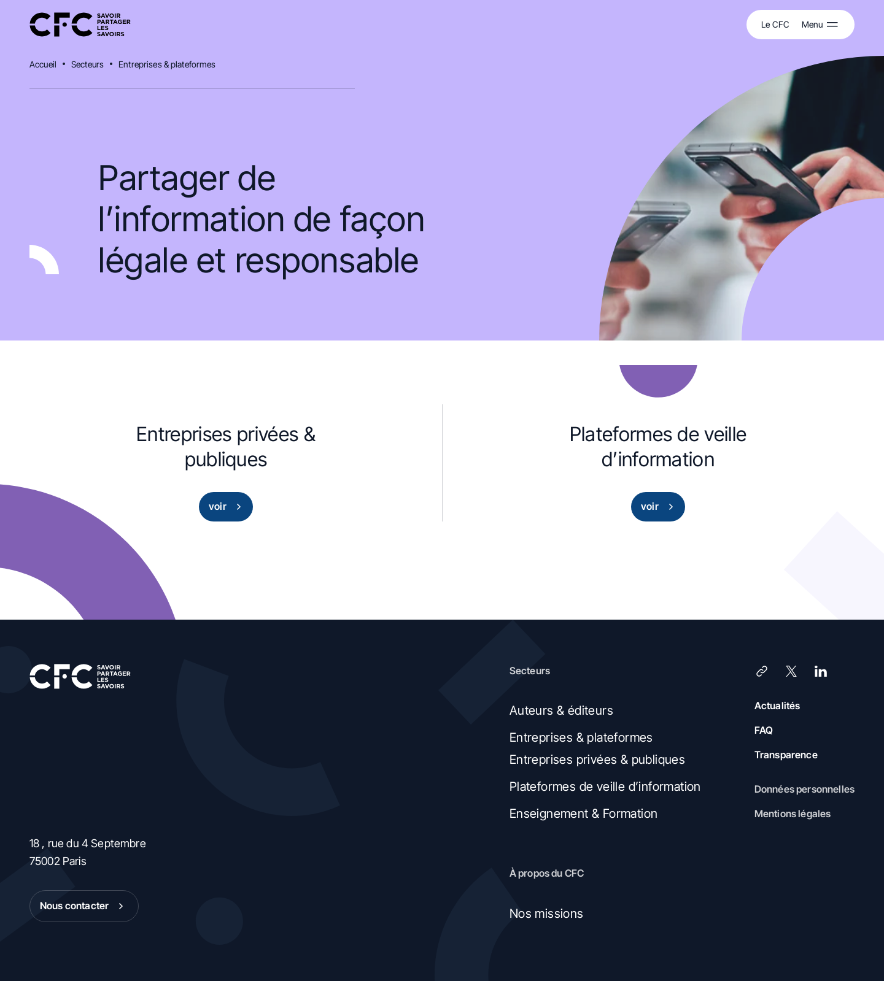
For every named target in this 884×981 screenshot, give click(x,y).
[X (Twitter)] (791, 671)
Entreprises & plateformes (167, 64)
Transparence (786, 754)
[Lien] (761, 671)
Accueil (42, 64)
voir (227, 506)
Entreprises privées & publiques (597, 759)
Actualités (777, 705)
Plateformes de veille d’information (605, 786)
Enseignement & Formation (584, 813)
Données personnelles (804, 789)
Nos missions (547, 913)
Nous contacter (84, 906)
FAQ (763, 730)
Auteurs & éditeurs (561, 710)
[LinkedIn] (820, 671)
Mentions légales (792, 813)
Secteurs (87, 64)
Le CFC (775, 24)
